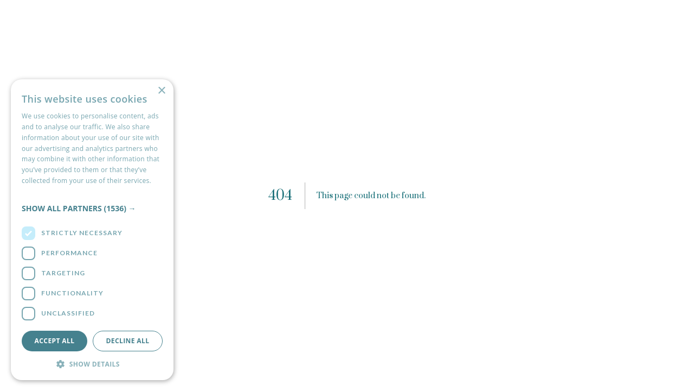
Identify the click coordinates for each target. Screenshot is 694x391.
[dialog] (92, 229)
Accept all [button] (55, 340)
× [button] (161, 91)
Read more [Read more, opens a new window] (38, 191)
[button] (92, 208)
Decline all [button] (128, 340)
